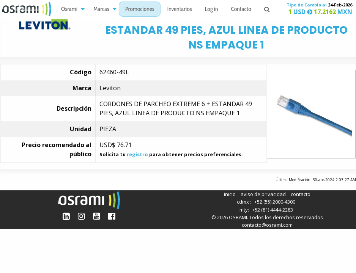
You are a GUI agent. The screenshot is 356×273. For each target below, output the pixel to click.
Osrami (69, 9)
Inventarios (179, 9)
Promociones (139, 9)
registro (137, 154)
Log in (211, 9)
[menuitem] (71, 9)
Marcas (101, 9)
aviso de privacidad (263, 194)
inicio (230, 194)
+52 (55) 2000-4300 (274, 201)
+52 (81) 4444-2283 (272, 209)
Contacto (241, 9)
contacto (300, 194)
